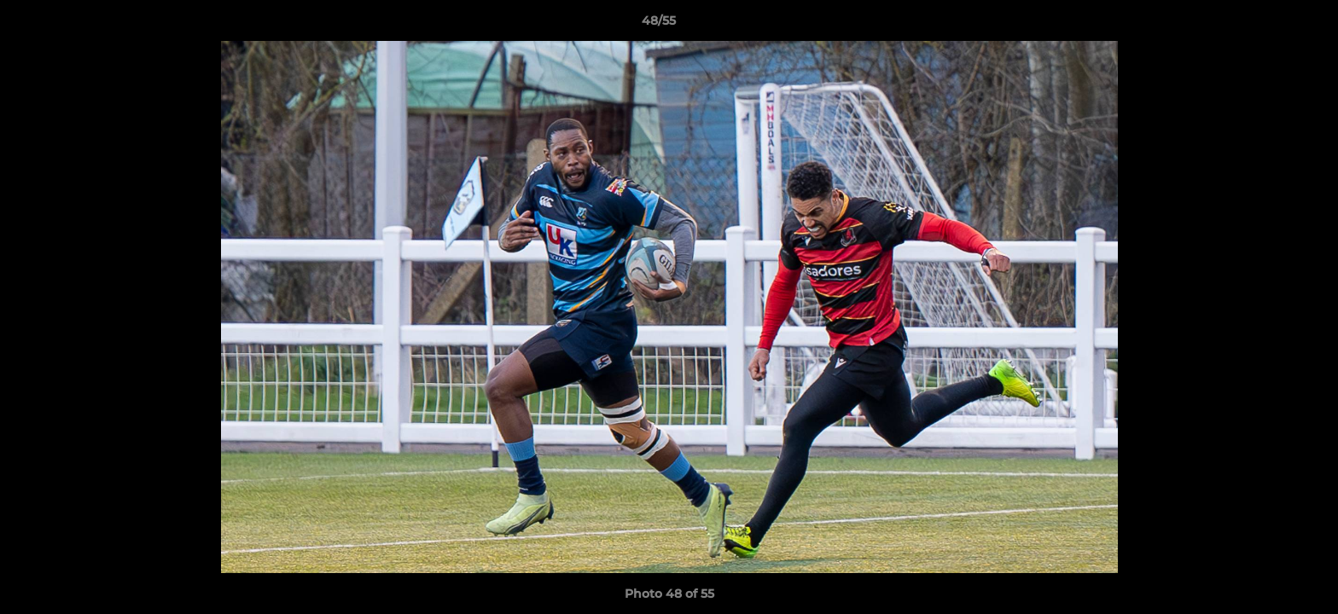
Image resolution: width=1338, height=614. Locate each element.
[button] (1266, 24)
